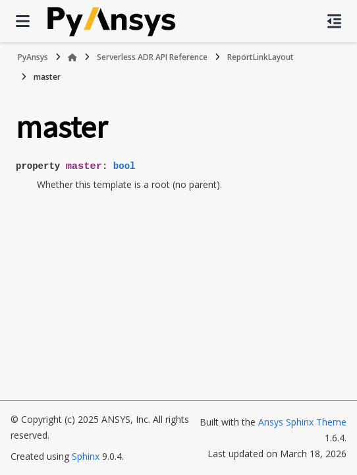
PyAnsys (33, 57)
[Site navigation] (23, 21)
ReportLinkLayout (260, 57)
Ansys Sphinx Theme (302, 422)
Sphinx (85, 456)
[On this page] (334, 21)
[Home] (72, 57)
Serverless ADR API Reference (152, 57)
